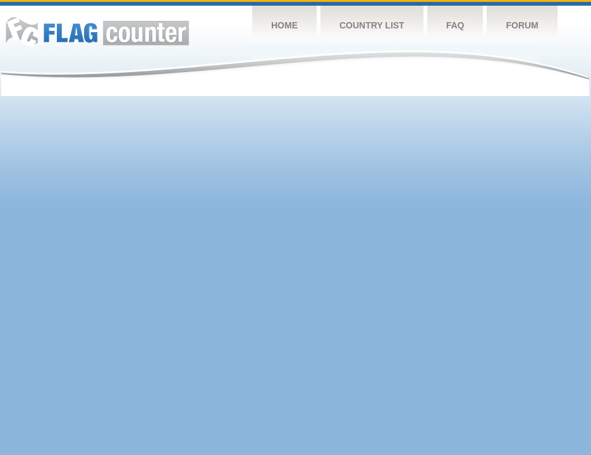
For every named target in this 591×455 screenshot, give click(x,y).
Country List (372, 25)
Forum (522, 25)
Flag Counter (97, 31)
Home (284, 25)
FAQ (455, 25)
